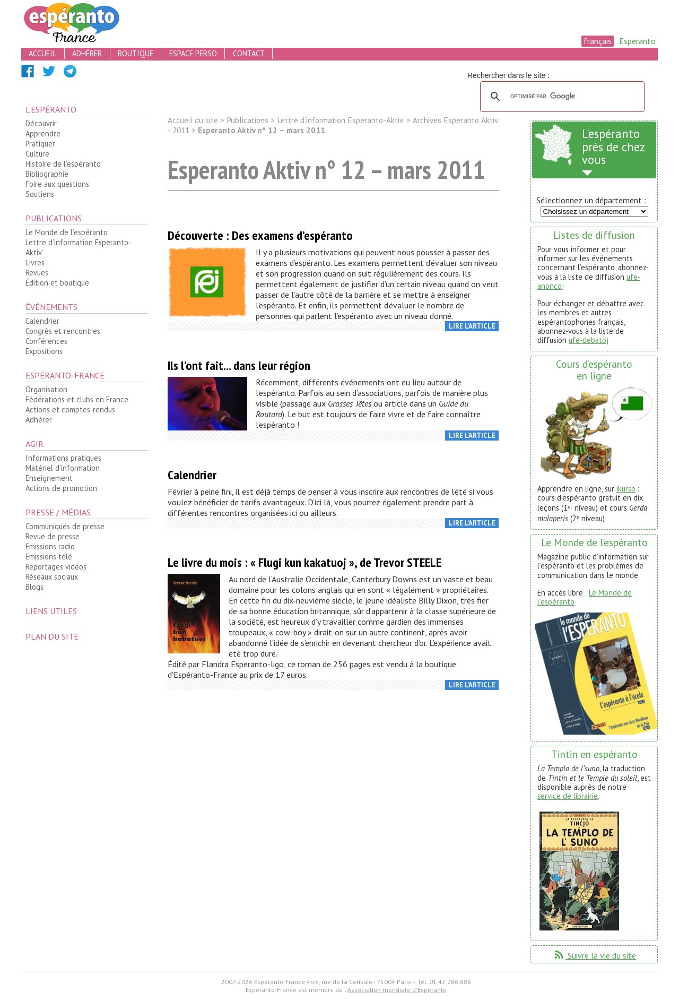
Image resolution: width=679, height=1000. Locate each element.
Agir (34, 443)
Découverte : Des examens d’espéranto (260, 235)
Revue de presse (52, 536)
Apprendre (42, 133)
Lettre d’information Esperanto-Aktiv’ (78, 247)
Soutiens (39, 194)
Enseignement (49, 478)
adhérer (87, 53)
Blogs (34, 587)
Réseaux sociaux (51, 577)
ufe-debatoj (588, 340)
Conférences (46, 341)
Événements (51, 306)
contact (249, 53)
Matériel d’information (62, 468)
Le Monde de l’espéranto (66, 232)
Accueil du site (193, 120)
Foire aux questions (57, 184)
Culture (37, 154)
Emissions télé (48, 556)
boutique (135, 53)
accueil (42, 53)
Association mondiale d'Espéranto (397, 990)
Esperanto (637, 41)
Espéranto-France (65, 375)
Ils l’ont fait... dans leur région (239, 365)
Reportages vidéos (55, 567)
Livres (35, 262)
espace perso (193, 53)
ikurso (626, 489)
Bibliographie (46, 174)
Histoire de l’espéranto (63, 164)
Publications (53, 218)
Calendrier (42, 321)
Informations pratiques (63, 458)
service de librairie (567, 796)
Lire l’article (472, 326)
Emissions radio (50, 546)
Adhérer (38, 420)
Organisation (46, 389)
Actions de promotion (61, 488)
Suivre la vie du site (594, 955)
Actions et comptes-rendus (70, 409)
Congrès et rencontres (62, 331)
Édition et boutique (57, 283)
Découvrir (41, 123)
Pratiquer (40, 144)
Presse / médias (58, 512)
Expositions (44, 351)
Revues (36, 273)
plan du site (52, 636)
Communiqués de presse (65, 526)
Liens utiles (51, 611)
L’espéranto (50, 109)
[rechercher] (560, 96)
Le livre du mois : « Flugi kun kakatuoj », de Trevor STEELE (304, 562)
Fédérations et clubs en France (76, 399)
